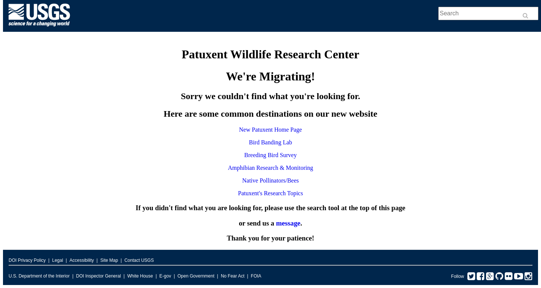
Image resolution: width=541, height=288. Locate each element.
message (288, 223)
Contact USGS (139, 260)
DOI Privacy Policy (27, 260)
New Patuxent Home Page (270, 129)
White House (140, 276)
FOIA (256, 276)
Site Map (109, 260)
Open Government (195, 276)
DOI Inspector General (98, 276)
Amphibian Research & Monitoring (270, 168)
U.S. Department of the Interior (39, 276)
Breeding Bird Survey (270, 155)
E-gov (165, 276)
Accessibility (81, 260)
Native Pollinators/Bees (270, 180)
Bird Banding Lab (270, 142)
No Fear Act (232, 276)
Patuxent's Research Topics (270, 193)
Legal (57, 260)
